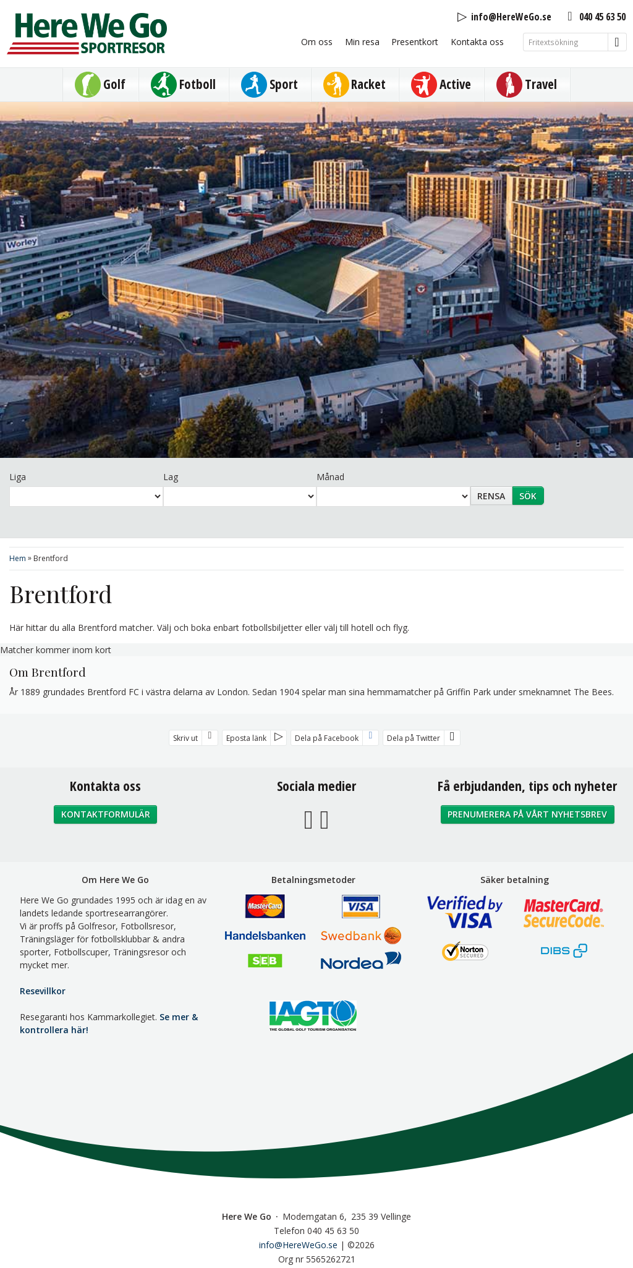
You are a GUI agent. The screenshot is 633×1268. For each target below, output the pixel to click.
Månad (330, 477)
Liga (17, 477)
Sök (528, 496)
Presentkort (414, 42)
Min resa (362, 42)
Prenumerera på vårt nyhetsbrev (527, 814)
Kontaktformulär (105, 814)
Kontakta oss (477, 42)
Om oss (317, 42)
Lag (170, 477)
